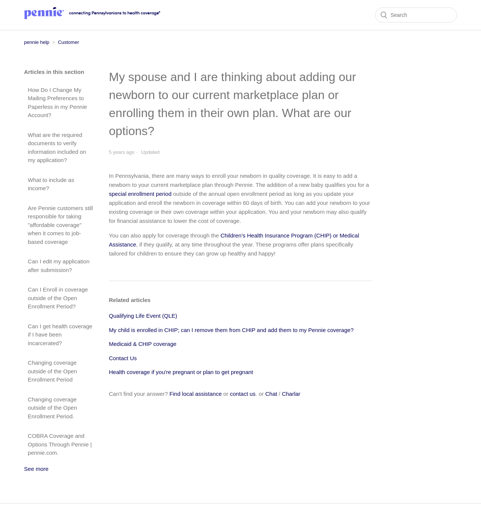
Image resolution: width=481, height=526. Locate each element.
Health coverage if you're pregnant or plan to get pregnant (181, 372)
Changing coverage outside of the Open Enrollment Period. (52, 407)
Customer (68, 42)
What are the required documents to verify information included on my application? (57, 148)
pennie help (36, 42)
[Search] (416, 15)
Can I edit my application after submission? (58, 265)
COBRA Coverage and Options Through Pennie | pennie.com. (60, 444)
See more (36, 469)
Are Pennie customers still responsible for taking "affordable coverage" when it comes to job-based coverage (60, 225)
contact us (242, 394)
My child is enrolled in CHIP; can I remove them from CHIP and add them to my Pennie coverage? (231, 330)
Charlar (291, 394)
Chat (271, 394)
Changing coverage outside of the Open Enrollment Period (52, 371)
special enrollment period (140, 194)
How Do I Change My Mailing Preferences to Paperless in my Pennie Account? (57, 103)
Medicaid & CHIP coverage (142, 344)
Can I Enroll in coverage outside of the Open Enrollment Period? (58, 298)
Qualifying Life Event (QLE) (143, 316)
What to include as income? (51, 184)
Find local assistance (195, 394)
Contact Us (123, 358)
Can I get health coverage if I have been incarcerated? (60, 334)
